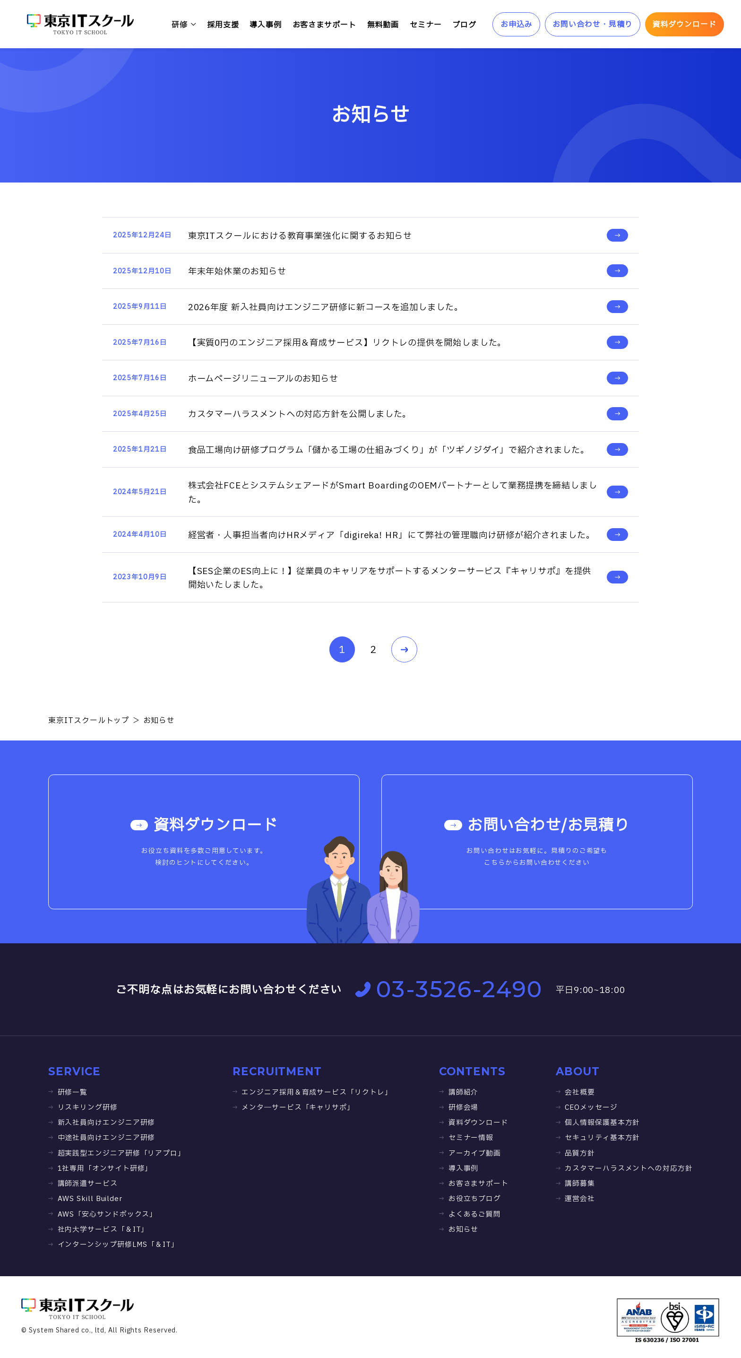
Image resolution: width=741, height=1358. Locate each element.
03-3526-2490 (449, 989)
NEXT (399, 650)
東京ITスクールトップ (88, 720)
